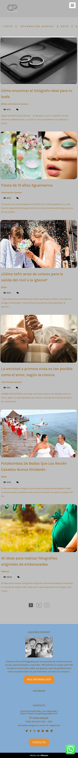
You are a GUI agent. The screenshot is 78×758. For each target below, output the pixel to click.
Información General (37, 26)
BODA (65, 26)
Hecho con (39, 755)
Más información (39, 679)
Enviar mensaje (40, 718)
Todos (8, 26)
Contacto (39, 742)
